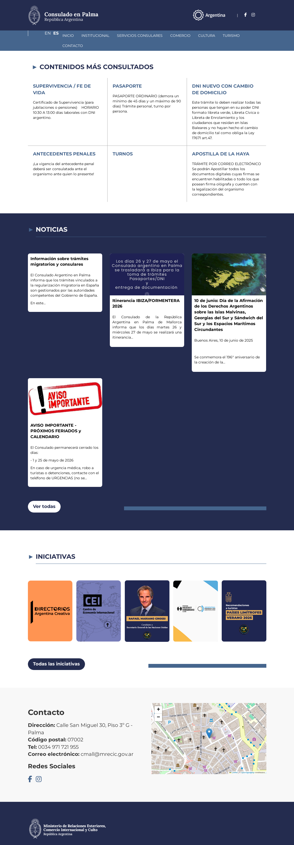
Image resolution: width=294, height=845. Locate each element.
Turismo (204, 35)
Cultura (179, 35)
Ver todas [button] (44, 496)
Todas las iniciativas (56, 654)
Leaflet (233, 762)
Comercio (153, 35)
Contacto (230, 35)
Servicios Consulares (113, 35)
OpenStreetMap (247, 762)
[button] (209, 723)
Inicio (41, 35)
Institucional (68, 35)
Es (263, 14)
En (253, 14)
